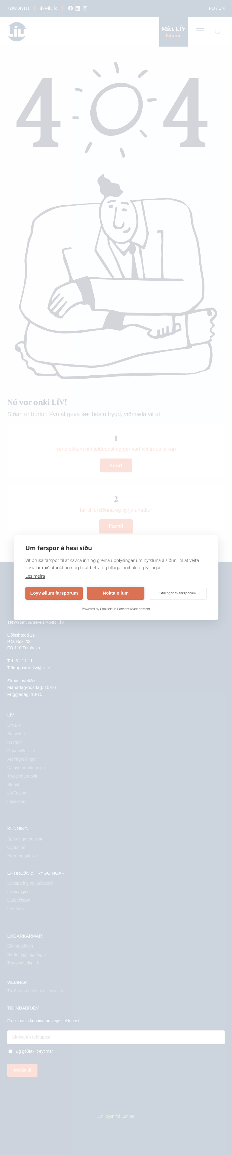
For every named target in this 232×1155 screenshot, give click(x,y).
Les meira (35, 576)
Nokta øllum (116, 592)
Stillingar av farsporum (178, 593)
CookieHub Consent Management (125, 608)
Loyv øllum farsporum (54, 592)
